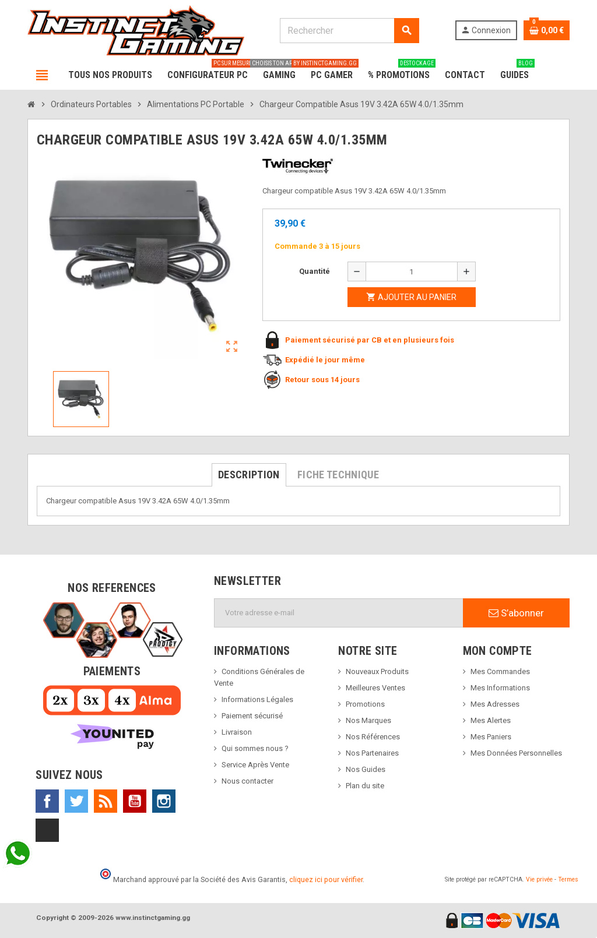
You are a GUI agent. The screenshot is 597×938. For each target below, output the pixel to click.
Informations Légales (257, 699)
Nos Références (373, 736)
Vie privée (539, 879)
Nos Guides (365, 769)
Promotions (365, 704)
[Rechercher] (349, 30)
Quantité (314, 271)
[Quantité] (412, 271)
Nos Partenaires (372, 753)
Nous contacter (247, 781)
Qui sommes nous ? (255, 748)
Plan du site (365, 785)
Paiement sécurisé (252, 715)
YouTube (134, 801)
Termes (568, 879)
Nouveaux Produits (377, 671)
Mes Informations (500, 687)
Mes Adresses (494, 704)
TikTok (47, 830)
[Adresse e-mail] (338, 612)
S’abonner (516, 613)
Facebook (47, 801)
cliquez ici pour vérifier (326, 879)
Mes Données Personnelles (516, 753)
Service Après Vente (255, 764)
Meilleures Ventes (375, 687)
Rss (105, 801)
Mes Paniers (490, 736)
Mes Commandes (500, 671)
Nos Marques (368, 720)
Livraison (237, 732)
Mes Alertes (490, 720)
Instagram (163, 801)
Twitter (76, 801)
